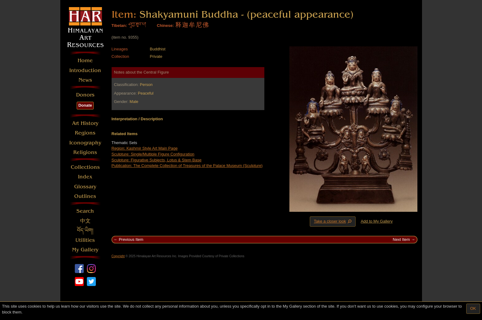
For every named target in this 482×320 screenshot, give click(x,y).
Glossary (85, 187)
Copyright (118, 256)
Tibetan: (119, 25)
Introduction (85, 70)
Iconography (85, 143)
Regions (85, 133)
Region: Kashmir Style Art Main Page (145, 148)
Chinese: (165, 25)
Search (85, 211)
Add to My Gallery (377, 221)
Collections (85, 167)
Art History (85, 123)
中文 (85, 221)
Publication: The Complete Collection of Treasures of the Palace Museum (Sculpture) (187, 165)
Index (85, 177)
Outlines (85, 196)
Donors (85, 95)
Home (85, 60)
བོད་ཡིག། (85, 230)
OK (473, 308)
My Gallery (85, 250)
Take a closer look (333, 221)
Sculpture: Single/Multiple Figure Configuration (153, 154)
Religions (85, 152)
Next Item (401, 239)
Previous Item (131, 239)
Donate (85, 105)
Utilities (85, 240)
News (85, 80)
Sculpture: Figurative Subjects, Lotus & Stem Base (157, 160)
